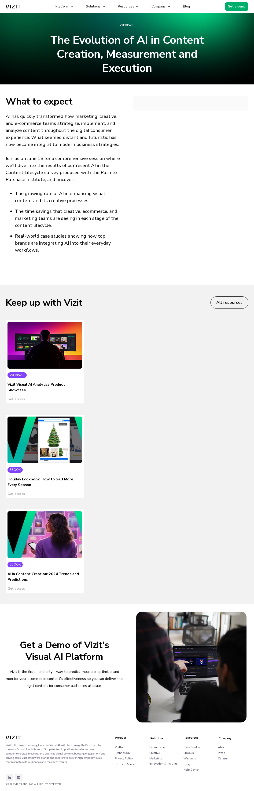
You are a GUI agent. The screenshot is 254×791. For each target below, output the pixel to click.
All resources (229, 302)
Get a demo (237, 6)
